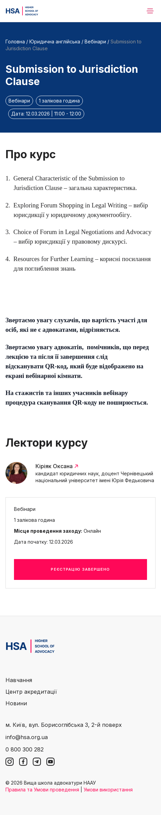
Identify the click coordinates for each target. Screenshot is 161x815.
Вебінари (95, 41)
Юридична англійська (54, 41)
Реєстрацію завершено (80, 569)
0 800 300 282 (24, 749)
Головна (15, 41)
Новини (16, 703)
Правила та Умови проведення (42, 789)
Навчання (18, 680)
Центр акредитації (31, 691)
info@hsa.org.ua (26, 737)
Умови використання (108, 789)
